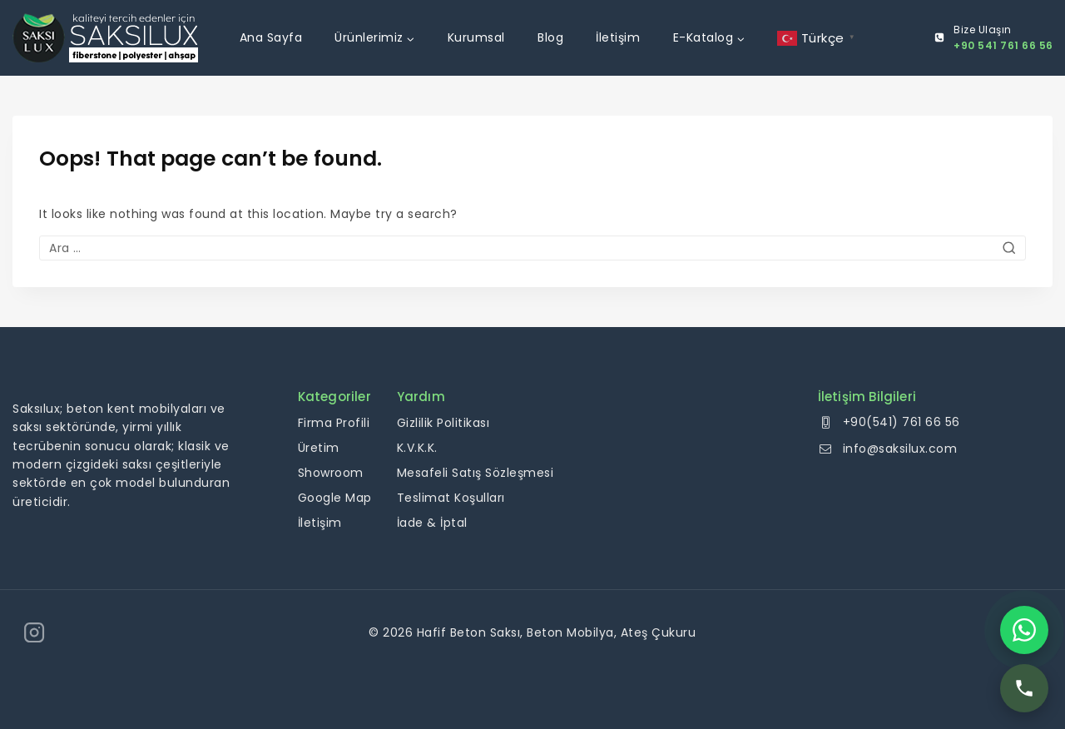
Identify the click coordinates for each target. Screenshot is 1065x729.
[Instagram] (34, 632)
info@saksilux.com (900, 448)
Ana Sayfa (271, 37)
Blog (550, 37)
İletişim (618, 37)
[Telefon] (1024, 688)
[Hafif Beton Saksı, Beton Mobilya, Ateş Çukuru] (105, 37)
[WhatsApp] (1024, 630)
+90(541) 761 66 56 (901, 422)
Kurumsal (476, 37)
